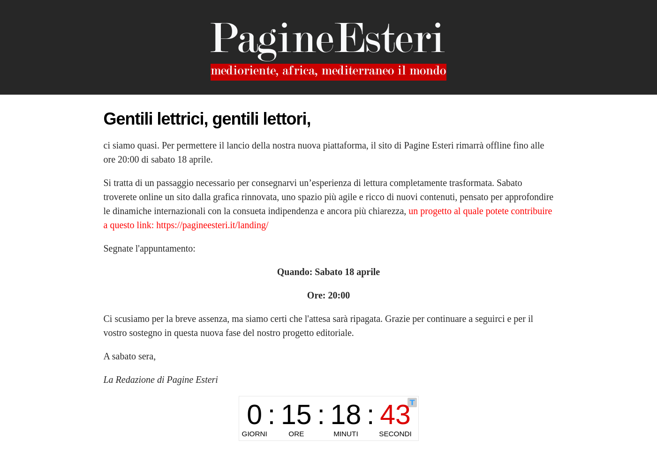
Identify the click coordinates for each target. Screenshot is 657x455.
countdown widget (329, 418)
